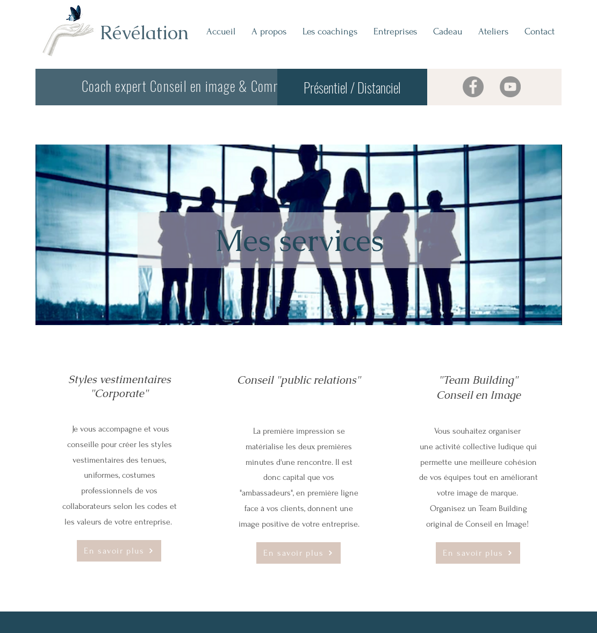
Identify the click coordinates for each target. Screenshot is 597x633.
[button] (329, 31)
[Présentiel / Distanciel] (352, 87)
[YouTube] (510, 86)
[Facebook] (473, 86)
